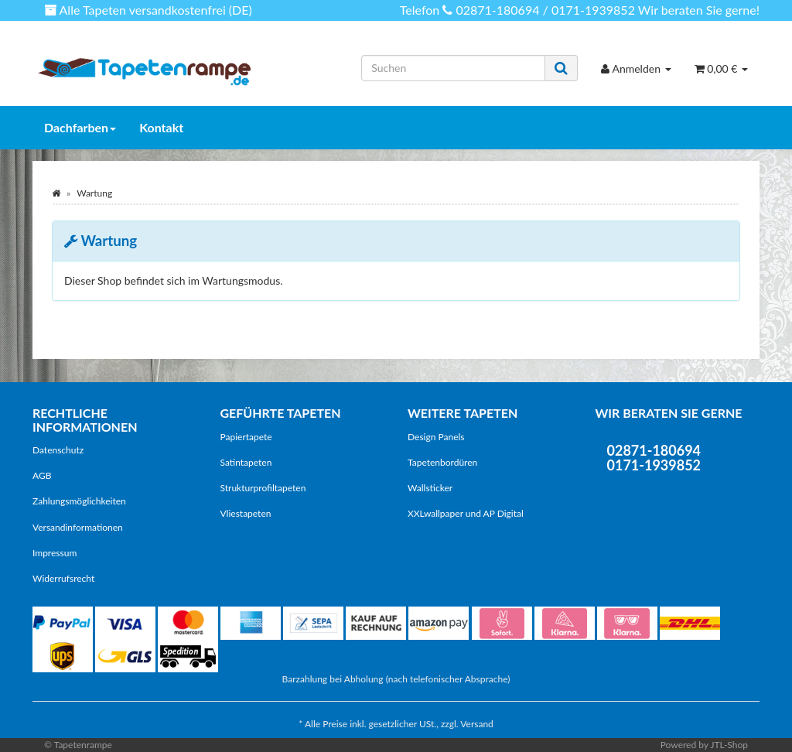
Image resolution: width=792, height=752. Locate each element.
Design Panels (436, 437)
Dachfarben (80, 127)
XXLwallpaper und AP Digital (466, 513)
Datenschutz (58, 450)
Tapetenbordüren (442, 462)
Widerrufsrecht (63, 578)
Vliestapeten (245, 513)
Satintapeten (246, 462)
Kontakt (161, 127)
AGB (41, 475)
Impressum (54, 553)
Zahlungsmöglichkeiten (79, 501)
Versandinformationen (77, 527)
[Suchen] (453, 68)
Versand (476, 724)
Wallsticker (430, 488)
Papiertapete (246, 437)
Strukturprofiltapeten (263, 488)
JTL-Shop (729, 744)
